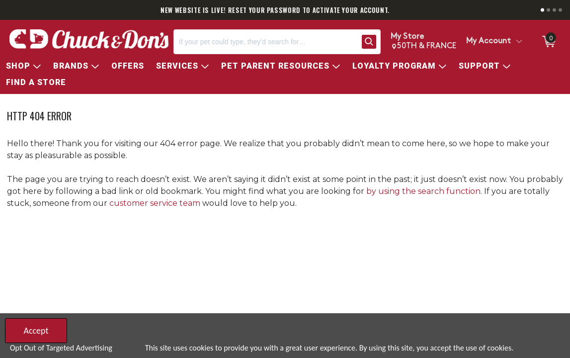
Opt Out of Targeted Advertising (61, 348)
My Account (488, 41)
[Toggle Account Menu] (519, 42)
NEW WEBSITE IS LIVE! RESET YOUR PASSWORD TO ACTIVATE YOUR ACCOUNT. (285, 10)
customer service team (154, 203)
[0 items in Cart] (548, 41)
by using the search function (423, 191)
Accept (35, 330)
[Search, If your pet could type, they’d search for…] (265, 42)
